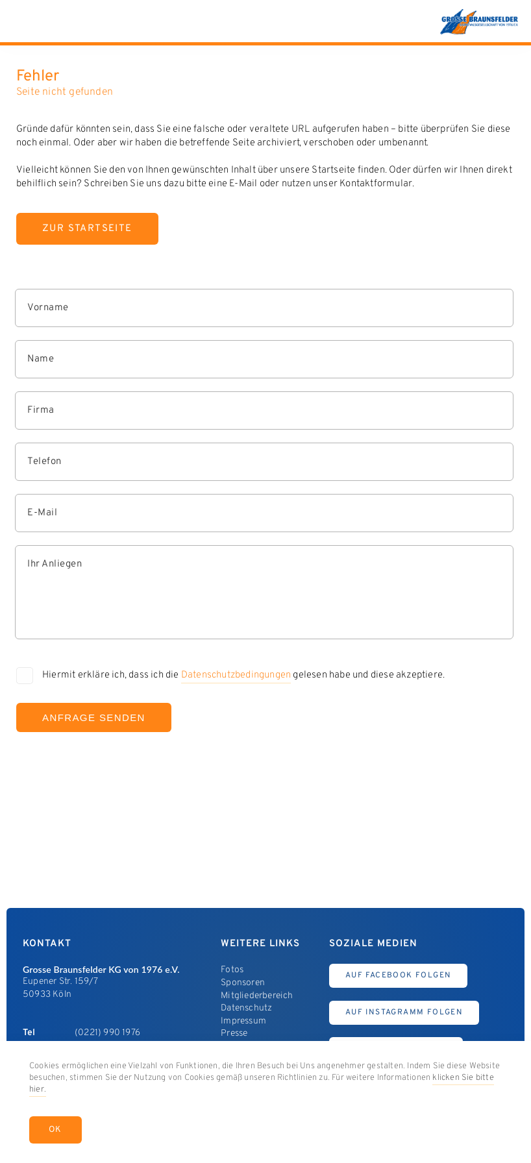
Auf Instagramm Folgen (404, 1012)
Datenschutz (246, 1008)
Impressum (243, 1021)
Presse (234, 1033)
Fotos (232, 969)
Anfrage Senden (93, 717)
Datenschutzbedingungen (236, 675)
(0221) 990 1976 (107, 1032)
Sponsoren (243, 982)
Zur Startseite (87, 229)
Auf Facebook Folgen (398, 975)
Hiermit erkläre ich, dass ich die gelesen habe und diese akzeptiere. (243, 676)
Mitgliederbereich (257, 995)
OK (55, 1130)
